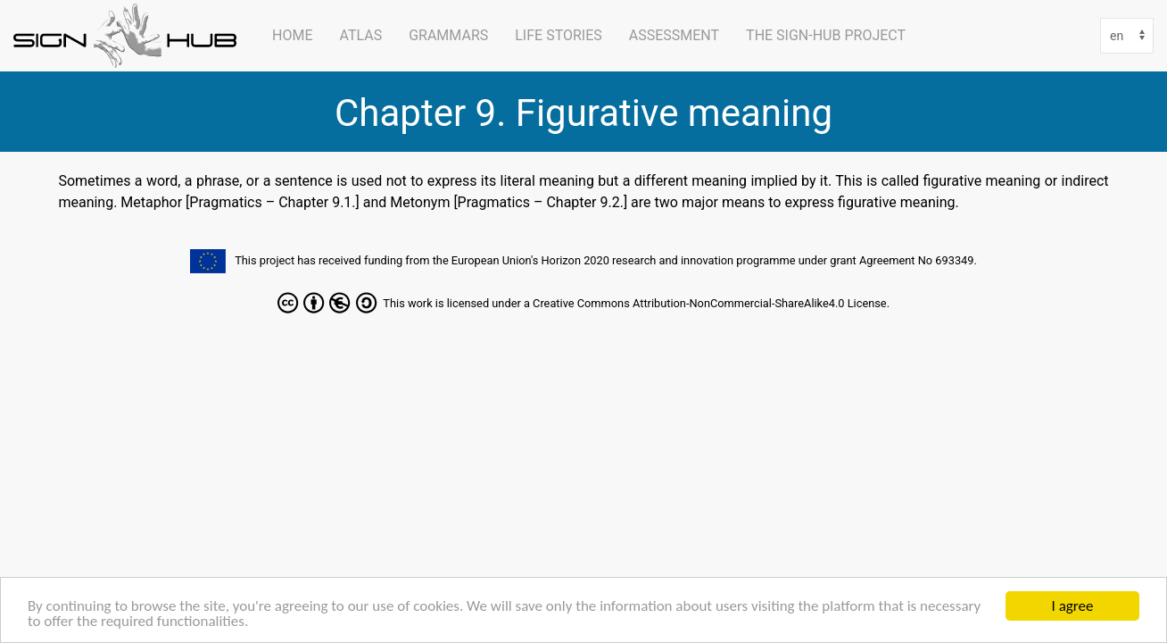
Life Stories (558, 35)
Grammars (448, 35)
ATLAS (360, 35)
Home (292, 35)
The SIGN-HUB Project (826, 35)
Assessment (674, 35)
